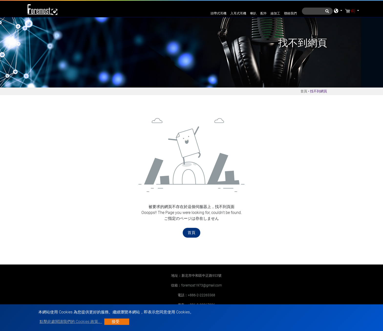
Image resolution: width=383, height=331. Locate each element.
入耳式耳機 (238, 13)
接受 (115, 321)
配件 (263, 13)
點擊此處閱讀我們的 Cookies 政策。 (71, 321)
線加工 (275, 13)
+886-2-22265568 (201, 295)
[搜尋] (317, 11)
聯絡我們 (290, 13)
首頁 (303, 91)
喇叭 (253, 13)
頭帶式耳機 (218, 13)
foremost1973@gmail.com (201, 285)
